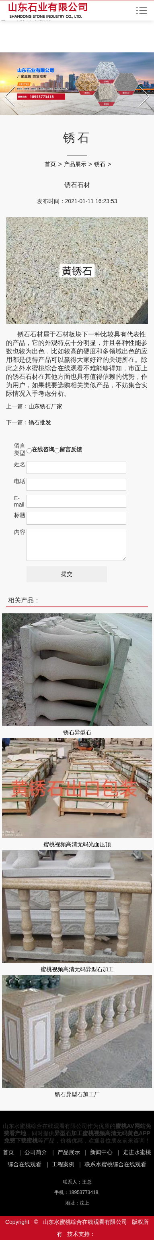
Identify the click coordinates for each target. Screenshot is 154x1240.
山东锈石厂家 (45, 406)
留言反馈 (71, 449)
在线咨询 (43, 449)
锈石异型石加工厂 (77, 1094)
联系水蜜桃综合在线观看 (115, 1164)
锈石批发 (40, 422)
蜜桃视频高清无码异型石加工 (77, 969)
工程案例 (63, 1164)
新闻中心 (101, 1152)
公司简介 (36, 1152)
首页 (50, 164)
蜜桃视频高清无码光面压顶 (77, 844)
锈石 (99, 164)
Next (140, 84)
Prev (6, 84)
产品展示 (75, 164)
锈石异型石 (77, 732)
